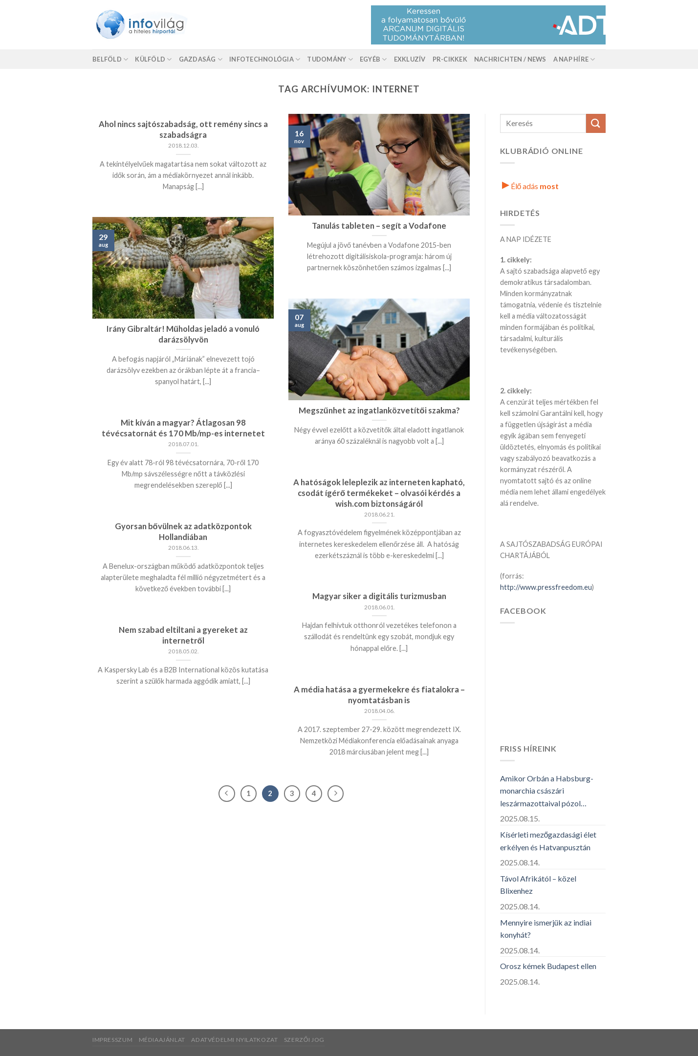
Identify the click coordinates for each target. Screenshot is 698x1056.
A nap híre (574, 59)
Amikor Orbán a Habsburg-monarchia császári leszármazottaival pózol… (546, 791)
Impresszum (112, 1039)
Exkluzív (410, 59)
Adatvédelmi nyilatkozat (234, 1039)
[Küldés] (596, 123)
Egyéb (373, 59)
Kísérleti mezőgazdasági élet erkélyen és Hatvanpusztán (548, 841)
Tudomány (330, 59)
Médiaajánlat (162, 1039)
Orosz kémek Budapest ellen (548, 965)
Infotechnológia (264, 59)
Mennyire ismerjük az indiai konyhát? (545, 929)
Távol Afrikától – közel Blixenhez (538, 885)
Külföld (153, 59)
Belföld (110, 59)
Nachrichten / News (510, 59)
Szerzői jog (304, 1039)
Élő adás (530, 186)
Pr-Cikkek (450, 59)
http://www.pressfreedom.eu (546, 587)
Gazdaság (201, 59)
